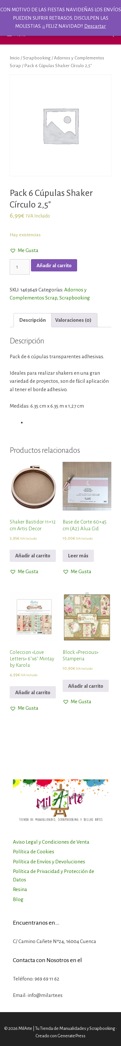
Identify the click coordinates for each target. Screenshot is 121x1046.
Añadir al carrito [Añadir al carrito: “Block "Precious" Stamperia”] (85, 686)
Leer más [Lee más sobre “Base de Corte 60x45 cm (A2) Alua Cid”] (78, 555)
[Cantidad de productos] (20, 267)
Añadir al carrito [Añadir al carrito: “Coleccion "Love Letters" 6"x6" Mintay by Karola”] (32, 692)
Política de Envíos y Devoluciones (49, 861)
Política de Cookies (33, 851)
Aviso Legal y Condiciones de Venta (51, 842)
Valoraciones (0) (73, 320)
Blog (18, 899)
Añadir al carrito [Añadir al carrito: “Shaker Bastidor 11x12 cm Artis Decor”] (32, 555)
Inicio (15, 57)
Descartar (95, 26)
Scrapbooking (37, 57)
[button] (24, 250)
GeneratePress (71, 1035)
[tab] (33, 320)
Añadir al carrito (54, 265)
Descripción (32, 320)
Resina (20, 889)
